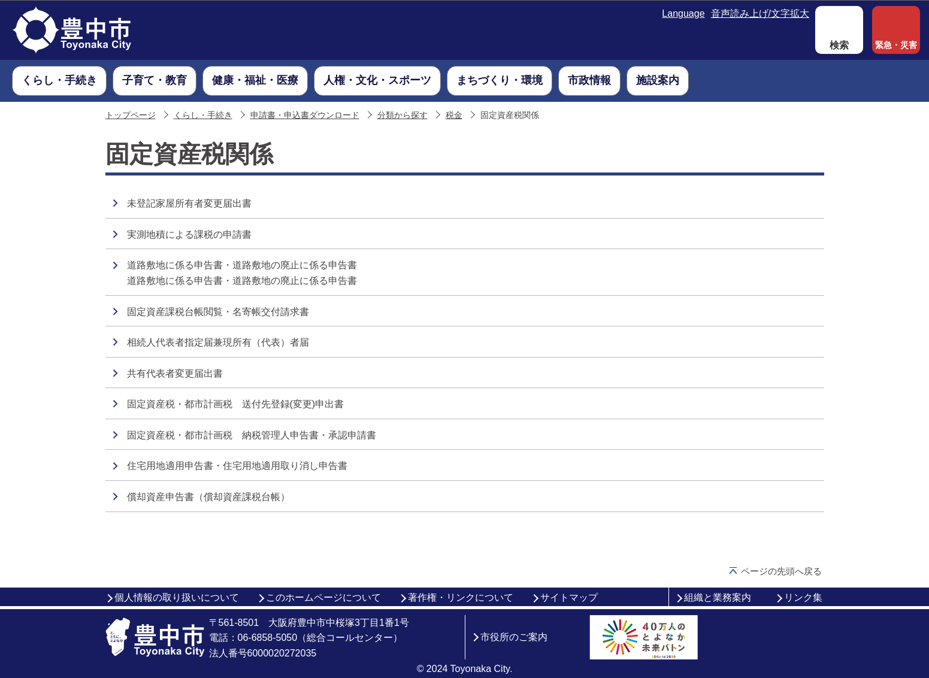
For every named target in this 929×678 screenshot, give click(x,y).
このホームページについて (323, 597)
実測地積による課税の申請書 (189, 234)
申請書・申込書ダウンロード (304, 115)
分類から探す (402, 115)
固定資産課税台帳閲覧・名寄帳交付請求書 (218, 312)
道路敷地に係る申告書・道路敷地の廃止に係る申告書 (242, 265)
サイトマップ (569, 597)
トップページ (130, 115)
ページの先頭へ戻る (781, 571)
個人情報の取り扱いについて (176, 597)
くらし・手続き (203, 115)
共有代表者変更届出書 (175, 373)
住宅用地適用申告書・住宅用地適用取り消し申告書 (237, 466)
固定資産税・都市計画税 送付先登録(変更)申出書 (235, 404)
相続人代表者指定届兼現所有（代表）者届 (218, 342)
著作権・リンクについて (460, 597)
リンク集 (803, 597)
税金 (454, 115)
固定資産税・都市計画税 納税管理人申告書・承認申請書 (251, 435)
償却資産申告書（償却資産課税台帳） (208, 497)
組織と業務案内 (717, 597)
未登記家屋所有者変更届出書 (189, 203)
